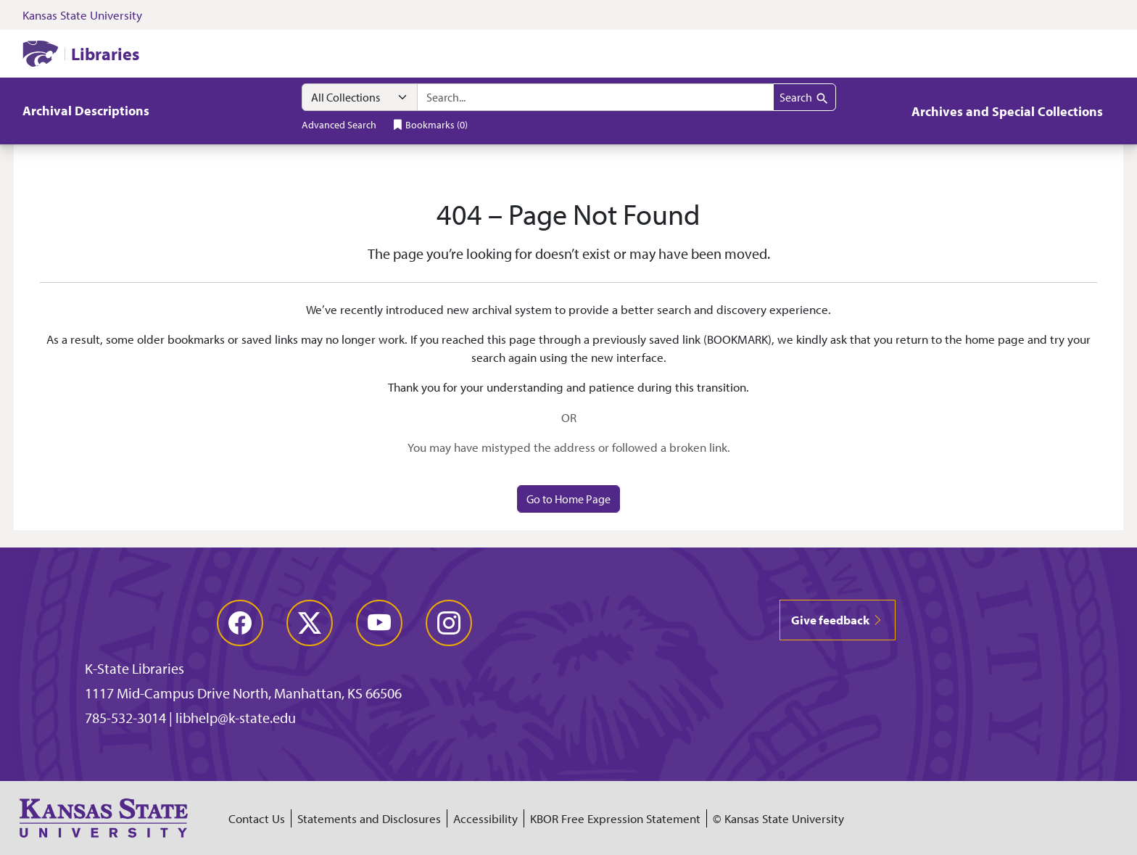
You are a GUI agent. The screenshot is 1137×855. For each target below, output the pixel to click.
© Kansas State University (778, 818)
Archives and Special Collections (1007, 111)
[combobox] (595, 97)
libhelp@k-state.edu (235, 718)
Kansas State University (82, 14)
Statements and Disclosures (369, 818)
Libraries (105, 53)
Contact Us (256, 818)
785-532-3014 (125, 718)
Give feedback (837, 619)
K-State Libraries (134, 668)
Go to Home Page (568, 499)
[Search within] (360, 97)
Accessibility (485, 818)
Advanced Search (339, 124)
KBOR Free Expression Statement (615, 818)
